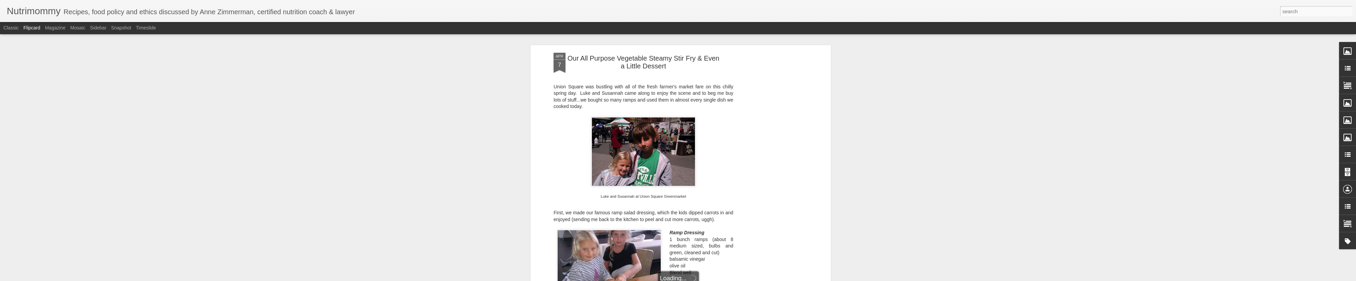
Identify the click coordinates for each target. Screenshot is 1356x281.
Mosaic (77, 27)
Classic (11, 27)
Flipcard (31, 27)
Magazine (55, 27)
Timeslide (146, 27)
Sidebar (98, 27)
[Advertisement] (770, 159)
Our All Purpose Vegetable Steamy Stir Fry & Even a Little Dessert (643, 62)
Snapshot (121, 27)
